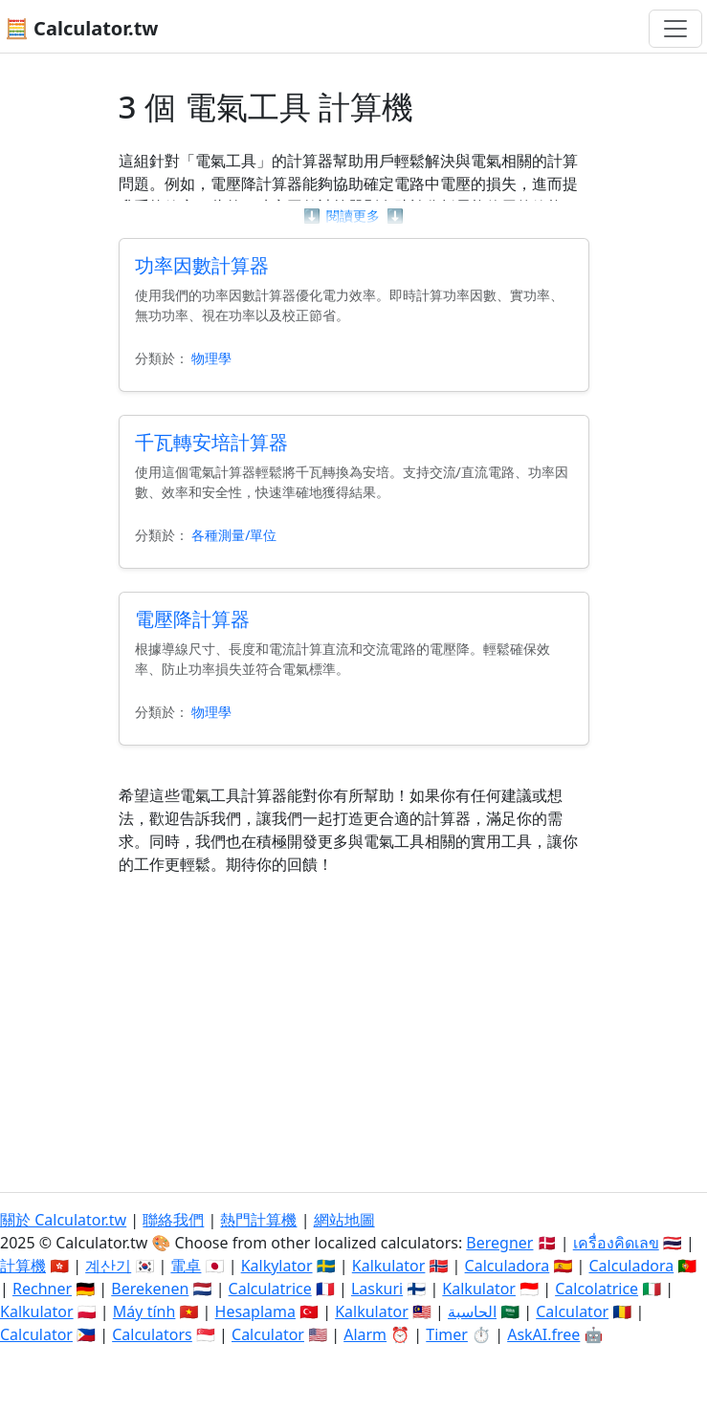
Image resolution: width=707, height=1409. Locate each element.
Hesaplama (255, 1311)
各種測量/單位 (233, 535)
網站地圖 (344, 1219)
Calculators (152, 1334)
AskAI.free (543, 1334)
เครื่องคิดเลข (616, 1242)
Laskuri (377, 1288)
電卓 (185, 1265)
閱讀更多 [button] (353, 215)
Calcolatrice (596, 1288)
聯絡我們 (173, 1219)
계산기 (108, 1265)
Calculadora (507, 1265)
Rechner (42, 1288)
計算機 (23, 1265)
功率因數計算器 (202, 265)
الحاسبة (472, 1311)
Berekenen (149, 1288)
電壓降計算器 (192, 619)
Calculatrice (270, 1288)
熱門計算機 (258, 1219)
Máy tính (144, 1311)
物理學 (211, 358)
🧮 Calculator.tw (81, 28)
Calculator (572, 1311)
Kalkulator (389, 1265)
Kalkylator (277, 1265)
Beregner (499, 1242)
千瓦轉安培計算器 (211, 442)
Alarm (365, 1334)
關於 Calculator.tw (63, 1219)
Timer (447, 1334)
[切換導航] (675, 29)
